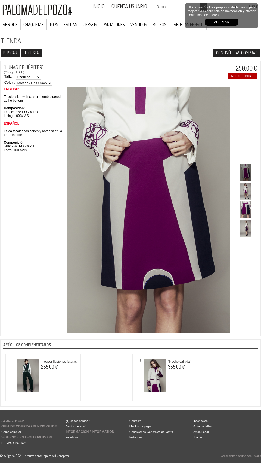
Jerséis (90, 24)
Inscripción (200, 421)
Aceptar (221, 22)
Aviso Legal (201, 431)
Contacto (135, 421)
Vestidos (138, 24)
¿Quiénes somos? (77, 421)
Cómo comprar (11, 431)
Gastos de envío (76, 426)
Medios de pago (140, 426)
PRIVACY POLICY (13, 442)
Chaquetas (33, 24)
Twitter (197, 437)
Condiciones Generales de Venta (151, 431)
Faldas (70, 24)
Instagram (136, 437)
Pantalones (114, 24)
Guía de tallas (202, 426)
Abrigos (10, 24)
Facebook (71, 437)
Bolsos (159, 24)
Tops (53, 24)
